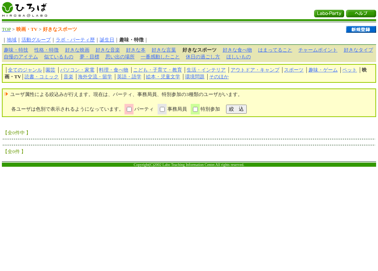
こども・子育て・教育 (157, 70)
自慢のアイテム (21, 56)
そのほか (219, 76)
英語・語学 (129, 76)
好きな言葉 (164, 50)
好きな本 (136, 50)
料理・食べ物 (113, 70)
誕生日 (107, 40)
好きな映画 (77, 50)
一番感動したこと (160, 56)
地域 (12, 40)
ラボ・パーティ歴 (75, 40)
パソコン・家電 (77, 70)
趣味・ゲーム (323, 70)
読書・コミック (41, 76)
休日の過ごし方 (203, 56)
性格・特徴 (46, 50)
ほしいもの (238, 56)
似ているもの (58, 56)
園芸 (50, 70)
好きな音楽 (108, 50)
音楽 (68, 76)
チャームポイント (317, 50)
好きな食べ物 (237, 50)
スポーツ (294, 70)
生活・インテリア (206, 70)
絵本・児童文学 (163, 76)
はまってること (275, 50)
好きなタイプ (358, 50)
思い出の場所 (120, 56)
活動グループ (36, 40)
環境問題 (195, 76)
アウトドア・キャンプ (255, 70)
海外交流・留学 (95, 76)
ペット (349, 70)
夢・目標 (89, 56)
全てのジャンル (25, 70)
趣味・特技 (16, 50)
